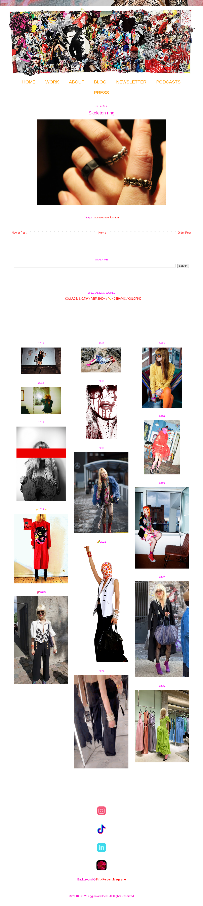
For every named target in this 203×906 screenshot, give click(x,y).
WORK (52, 81)
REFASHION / (99, 298)
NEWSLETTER (131, 81)
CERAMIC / (121, 298)
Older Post (184, 232)
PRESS (101, 92)
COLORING (134, 298)
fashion (114, 217)
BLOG (100, 81)
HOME (29, 81)
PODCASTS (168, 81)
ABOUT (76, 81)
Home (102, 232)
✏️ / (111, 298)
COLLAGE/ (71, 298)
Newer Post (19, 232)
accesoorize (101, 217)
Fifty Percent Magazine (111, 879)
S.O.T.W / (84, 298)
